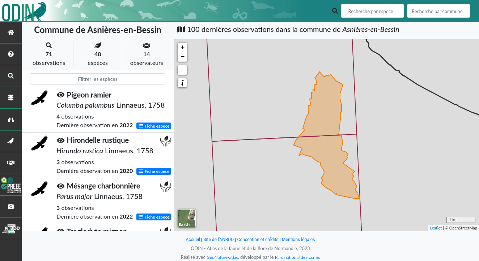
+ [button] (183, 47)
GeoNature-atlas (220, 257)
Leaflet (436, 227)
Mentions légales (301, 239)
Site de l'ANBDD (217, 239)
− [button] (183, 57)
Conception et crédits (258, 239)
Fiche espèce (154, 125)
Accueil (189, 239)
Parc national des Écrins (298, 257)
